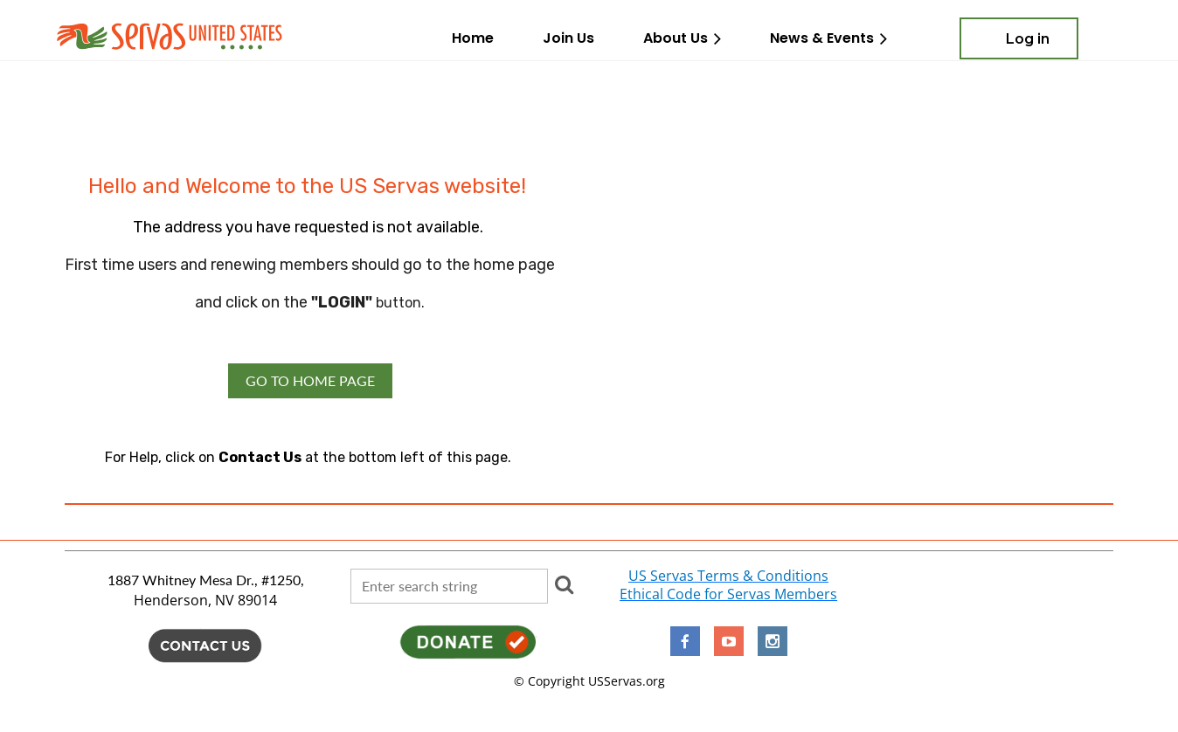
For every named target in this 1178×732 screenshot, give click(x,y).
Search (564, 584)
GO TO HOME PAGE (310, 380)
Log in (1028, 39)
